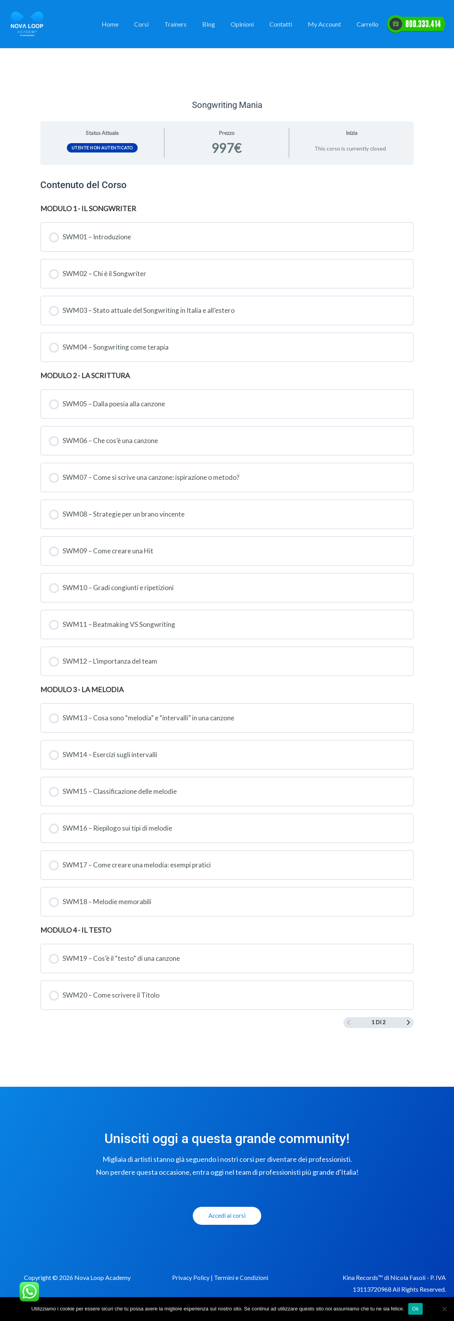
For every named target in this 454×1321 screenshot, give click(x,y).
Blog (222, 24)
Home (133, 24)
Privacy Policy (191, 1289)
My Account (329, 24)
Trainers (192, 24)
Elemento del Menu (416, 24)
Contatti (288, 24)
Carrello (369, 24)
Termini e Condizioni (242, 1289)
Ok (415, 1309)
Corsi (161, 24)
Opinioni (253, 24)
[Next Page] (408, 1034)
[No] (444, 1309)
